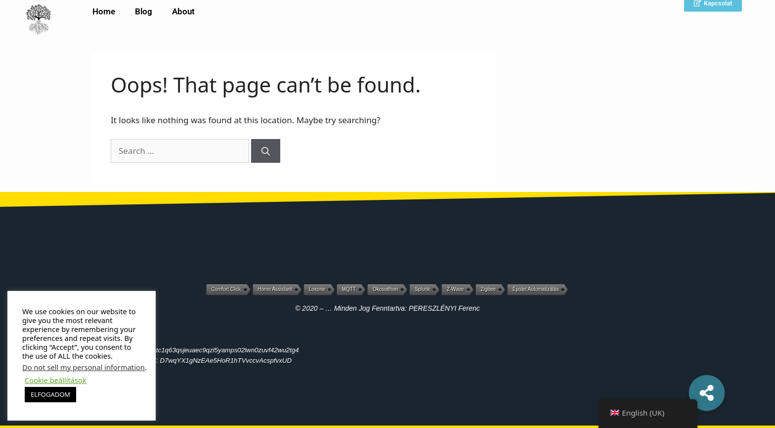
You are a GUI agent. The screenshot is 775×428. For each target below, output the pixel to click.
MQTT (349, 289)
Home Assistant (275, 289)
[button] (707, 393)
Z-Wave (455, 289)
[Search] (265, 151)
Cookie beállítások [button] (55, 380)
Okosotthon (385, 289)
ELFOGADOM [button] (50, 394)
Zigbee (488, 289)
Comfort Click (226, 289)
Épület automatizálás (536, 289)
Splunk (422, 289)
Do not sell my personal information (83, 367)
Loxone (317, 289)
